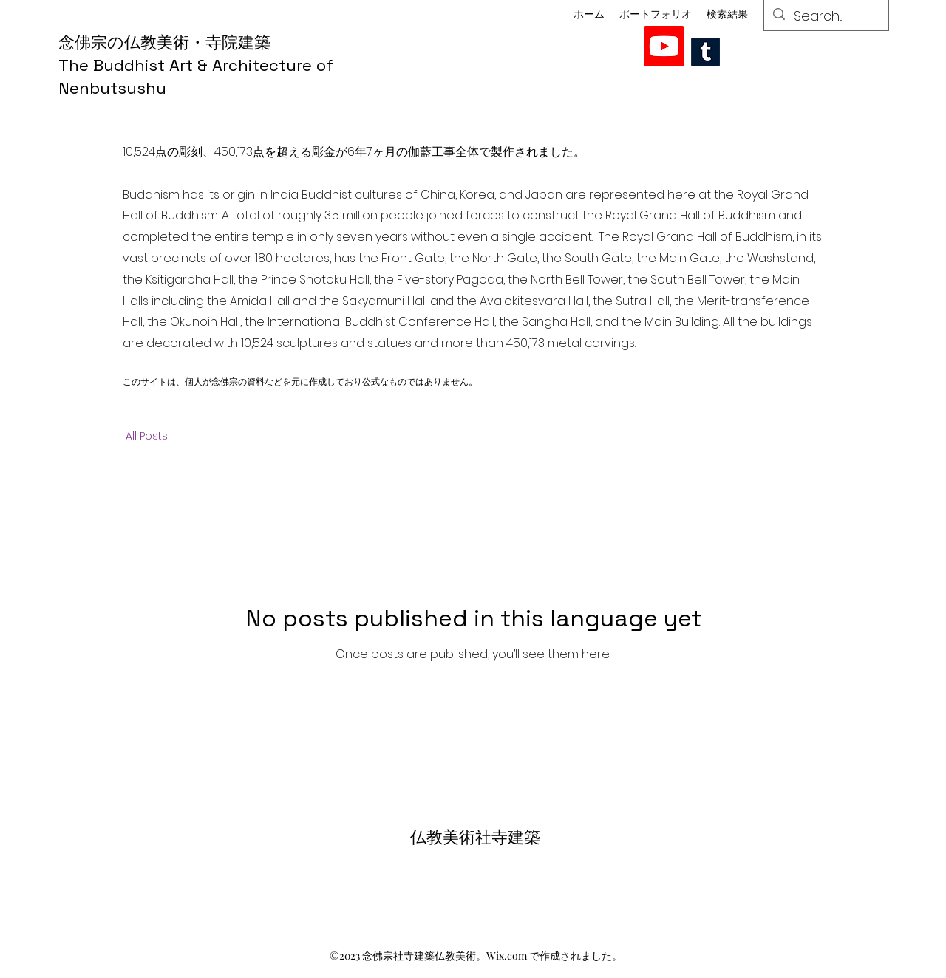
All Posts (147, 436)
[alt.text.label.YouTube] (664, 46)
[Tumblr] (705, 52)
